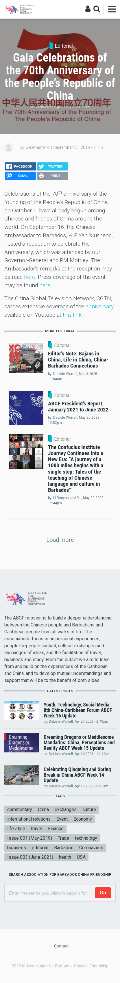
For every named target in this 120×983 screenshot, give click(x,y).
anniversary (99, 306)
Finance (56, 828)
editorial (40, 847)
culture (89, 809)
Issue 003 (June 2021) (30, 857)
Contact (61, 946)
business (16, 847)
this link (72, 314)
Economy (82, 819)
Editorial (64, 46)
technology (86, 838)
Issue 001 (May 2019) (29, 838)
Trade (63, 838)
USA (81, 857)
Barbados (63, 847)
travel (36, 828)
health (65, 857)
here (29, 277)
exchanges (66, 809)
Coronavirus (91, 847)
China (43, 809)
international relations (29, 819)
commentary (19, 809)
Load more (60, 539)
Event (62, 819)
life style (16, 828)
